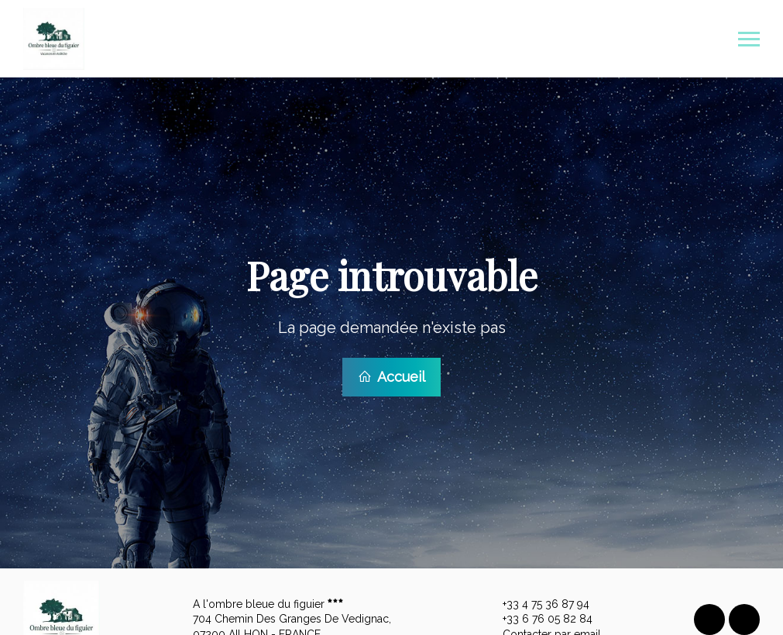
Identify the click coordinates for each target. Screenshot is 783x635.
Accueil (391, 376)
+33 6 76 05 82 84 (538, 617)
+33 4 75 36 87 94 (537, 602)
